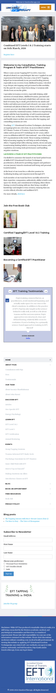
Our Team (10, 385)
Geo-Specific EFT (12, 409)
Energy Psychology (13, 414)
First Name (8, 544)
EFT (13, 125)
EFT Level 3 (10, 429)
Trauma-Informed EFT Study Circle (19, 454)
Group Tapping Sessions (15, 449)
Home (8, 360)
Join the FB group (10, 604)
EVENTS (8, 444)
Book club (9, 499)
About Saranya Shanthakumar (17, 390)
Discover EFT (11, 400)
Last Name (8, 553)
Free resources (13, 494)
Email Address (10, 536)
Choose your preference (14, 561)
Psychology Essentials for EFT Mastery (20, 459)
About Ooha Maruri (12, 394)
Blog (7, 484)
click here (21, 194)
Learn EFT (10, 419)
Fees (7, 375)
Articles (8, 405)
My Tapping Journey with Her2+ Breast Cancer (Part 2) (26, 519)
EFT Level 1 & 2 (11, 424)
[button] (4, 28)
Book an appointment (16, 489)
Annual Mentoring (12, 439)
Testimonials (10, 380)
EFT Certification (12, 434)
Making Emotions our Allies (16, 474)
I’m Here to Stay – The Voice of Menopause (22, 521)
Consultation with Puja (14, 370)
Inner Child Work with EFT (15, 464)
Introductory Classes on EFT (16, 479)
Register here (9, 55)
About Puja (11, 365)
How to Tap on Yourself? (15, 469)
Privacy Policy (12, 504)
